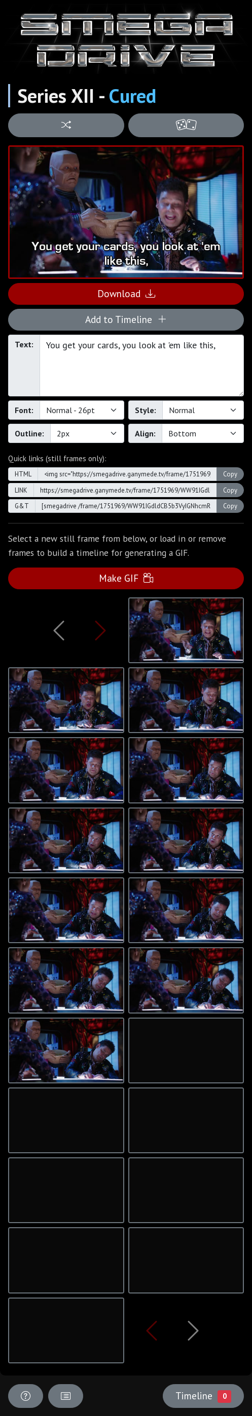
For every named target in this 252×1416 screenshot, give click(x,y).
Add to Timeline (126, 319)
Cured (132, 95)
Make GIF (126, 578)
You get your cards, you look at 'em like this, (142, 365)
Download (126, 293)
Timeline (203, 1395)
